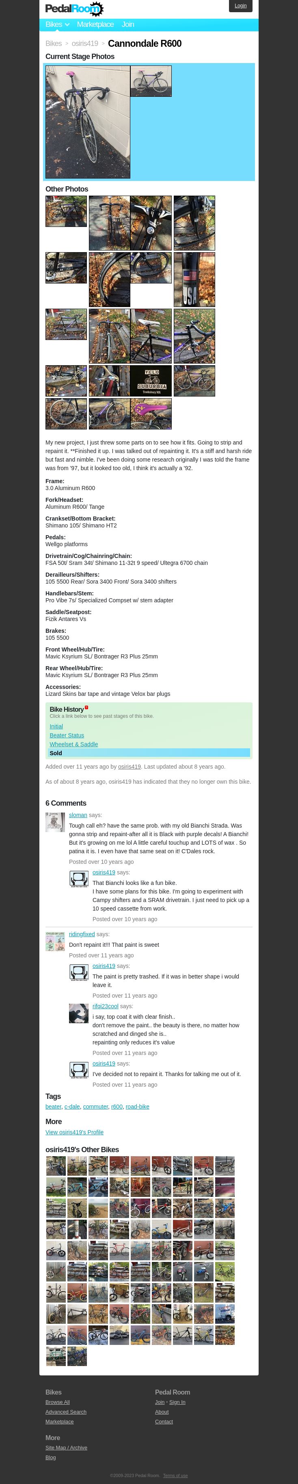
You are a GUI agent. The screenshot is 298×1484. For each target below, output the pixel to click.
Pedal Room (74, 9)
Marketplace (95, 24)
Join (128, 24)
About (161, 1412)
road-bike (137, 1106)
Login (240, 6)
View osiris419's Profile (74, 1132)
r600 (117, 1106)
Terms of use (175, 1475)
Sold (56, 753)
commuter (95, 1106)
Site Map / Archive (66, 1448)
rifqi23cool (79, 1013)
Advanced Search (65, 1412)
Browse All (57, 1402)
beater (53, 1106)
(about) (86, 707)
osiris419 (129, 766)
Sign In (177, 1402)
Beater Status (67, 735)
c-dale (72, 1106)
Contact (164, 1422)
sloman (55, 822)
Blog (50, 1457)
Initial (56, 726)
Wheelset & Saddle (74, 744)
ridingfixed (55, 941)
